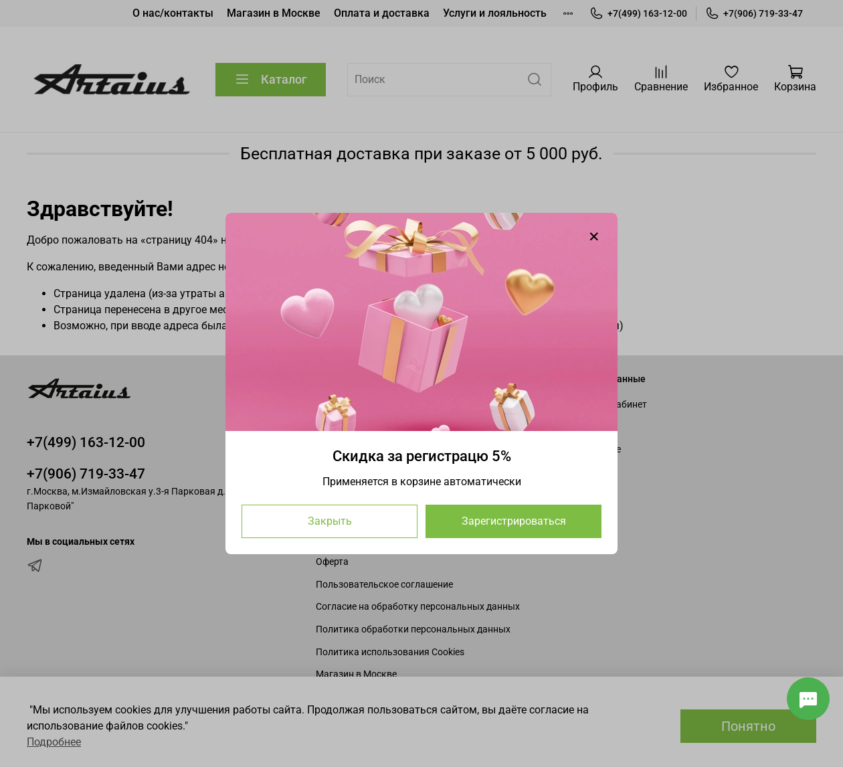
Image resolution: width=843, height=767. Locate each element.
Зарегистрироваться (514, 521)
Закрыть (330, 521)
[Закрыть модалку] (594, 237)
